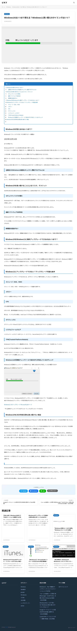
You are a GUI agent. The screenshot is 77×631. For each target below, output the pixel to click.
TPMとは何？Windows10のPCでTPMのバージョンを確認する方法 (12, 516)
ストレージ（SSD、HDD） (14, 104)
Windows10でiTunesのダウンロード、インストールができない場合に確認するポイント (12, 560)
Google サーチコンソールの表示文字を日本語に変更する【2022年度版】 (48, 612)
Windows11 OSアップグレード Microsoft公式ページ (18, 404)
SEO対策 (23, 600)
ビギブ (4, 2)
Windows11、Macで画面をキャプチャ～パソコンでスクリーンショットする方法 (48, 589)
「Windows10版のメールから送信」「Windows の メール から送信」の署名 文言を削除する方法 (63, 529)
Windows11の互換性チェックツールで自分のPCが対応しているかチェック (25, 117)
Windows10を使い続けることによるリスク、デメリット (20, 91)
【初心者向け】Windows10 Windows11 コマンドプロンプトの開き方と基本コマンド (63, 560)
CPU (9, 109)
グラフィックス (11, 111)
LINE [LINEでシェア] (43, 491)
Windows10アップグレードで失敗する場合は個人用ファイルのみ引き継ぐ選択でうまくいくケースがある (38, 516)
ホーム (3, 7)
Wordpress (24, 595)
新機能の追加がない (12, 98)
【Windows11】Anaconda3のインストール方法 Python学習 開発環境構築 (38, 560)
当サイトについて (63, 587)
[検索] (74, 2)
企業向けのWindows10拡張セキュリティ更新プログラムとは (22, 89)
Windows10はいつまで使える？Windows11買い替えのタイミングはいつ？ (47, 605)
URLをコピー (52, 490)
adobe (22, 606)
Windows (8, 7)
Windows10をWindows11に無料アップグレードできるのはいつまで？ (23, 100)
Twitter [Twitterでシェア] (23, 491)
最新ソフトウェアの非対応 (14, 96)
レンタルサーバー (25, 603)
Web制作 (23, 589)
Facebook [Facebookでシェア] (33, 491)
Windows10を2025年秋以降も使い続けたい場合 (18, 119)
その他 (22, 597)
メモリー (10, 106)
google (23, 592)
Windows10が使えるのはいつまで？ (15, 87)
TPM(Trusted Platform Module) (15, 115)
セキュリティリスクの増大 (14, 94)
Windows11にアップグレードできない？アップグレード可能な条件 (22, 102)
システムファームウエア (13, 113)
